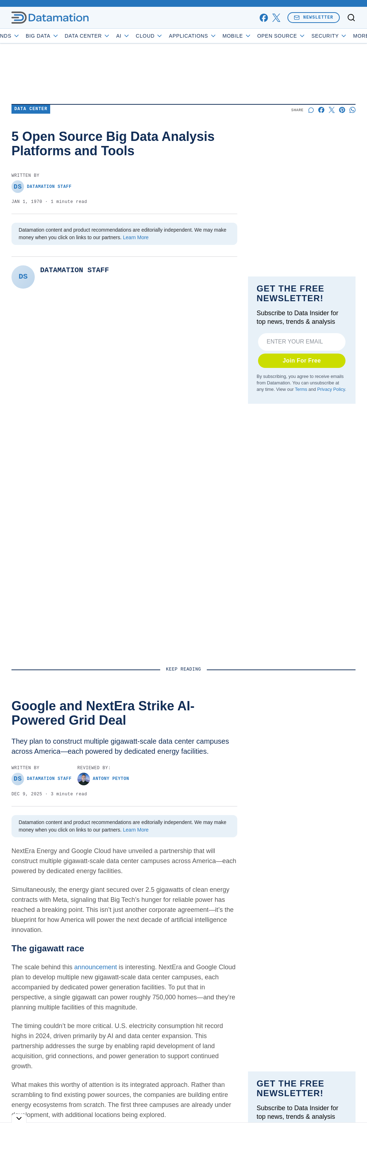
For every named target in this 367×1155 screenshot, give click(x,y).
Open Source (302, 36)
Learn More (136, 237)
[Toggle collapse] (19, 1118)
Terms (301, 389)
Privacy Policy (331, 389)
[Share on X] (332, 110)
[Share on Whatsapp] (352, 110)
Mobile (257, 36)
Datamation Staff (41, 186)
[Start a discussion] (311, 110)
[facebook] (263, 18)
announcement (95, 967)
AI (144, 36)
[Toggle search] (351, 17)
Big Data (63, 36)
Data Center (109, 36)
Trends (25, 36)
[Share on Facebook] (321, 110)
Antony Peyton (103, 779)
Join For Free (302, 361)
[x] (276, 18)
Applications (214, 36)
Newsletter (313, 17)
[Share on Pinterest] (342, 110)
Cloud (170, 36)
